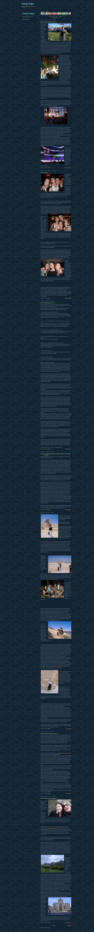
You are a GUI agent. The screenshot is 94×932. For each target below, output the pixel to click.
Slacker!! (46, 172)
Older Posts (69, 925)
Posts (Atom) (47, 927)
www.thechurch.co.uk (63, 753)
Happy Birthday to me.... (50, 302)
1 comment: (69, 728)
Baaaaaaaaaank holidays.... (50, 798)
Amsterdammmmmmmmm (50, 22)
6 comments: (69, 509)
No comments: (69, 922)
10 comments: (69, 167)
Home (54, 925)
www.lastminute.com (51, 828)
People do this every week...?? (51, 733)
